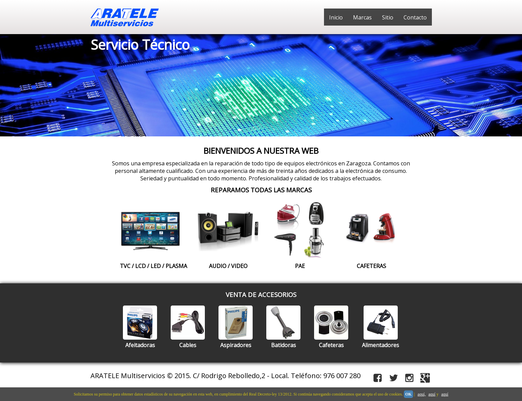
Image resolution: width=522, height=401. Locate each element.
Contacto (415, 17)
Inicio (336, 17)
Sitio (387, 17)
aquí (432, 394)
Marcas (362, 17)
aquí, (422, 394)
